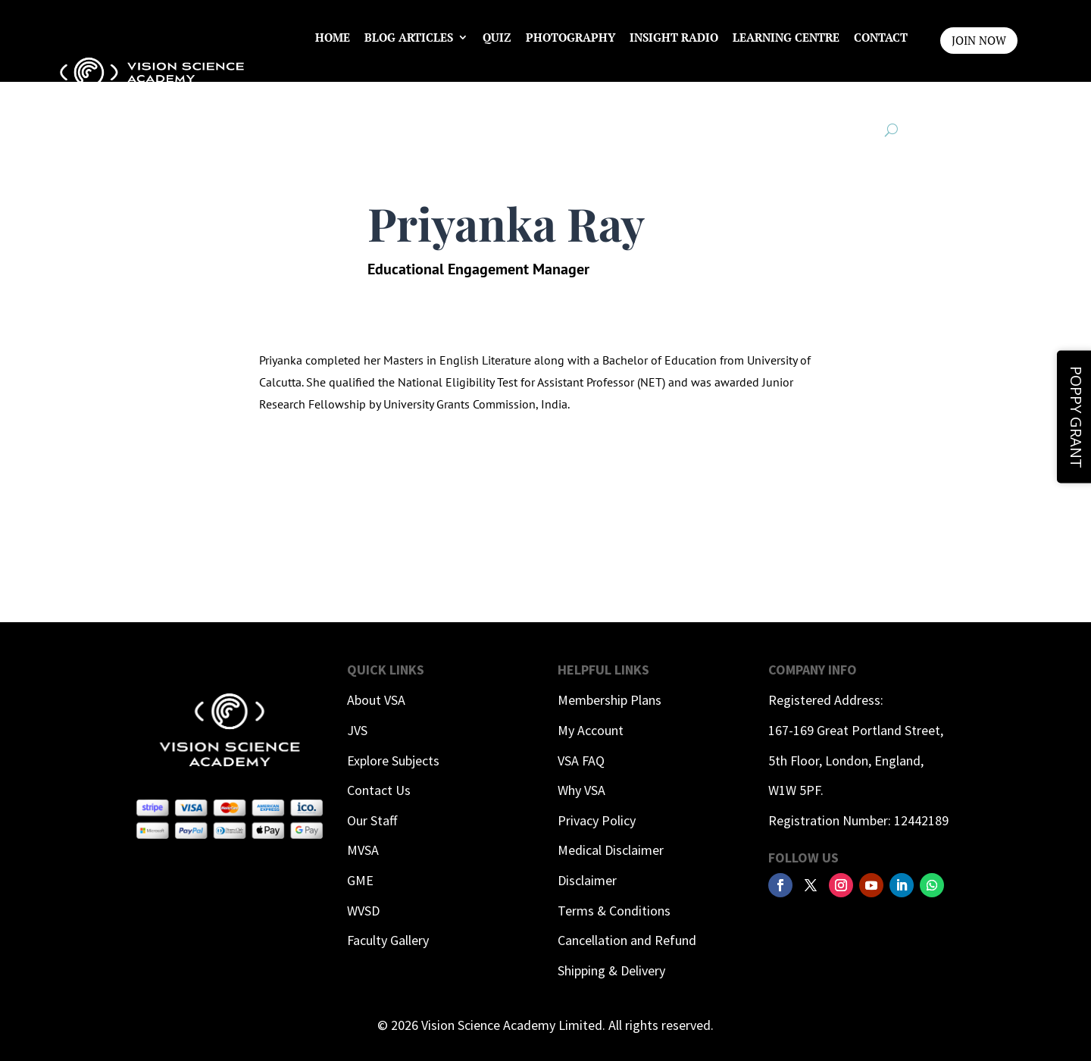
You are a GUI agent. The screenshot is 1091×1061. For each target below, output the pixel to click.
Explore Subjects (393, 760)
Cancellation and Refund (627, 940)
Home (332, 37)
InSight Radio (674, 37)
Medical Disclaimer (611, 850)
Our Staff (372, 820)
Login (889, 94)
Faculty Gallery (388, 940)
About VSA (376, 700)
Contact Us (379, 790)
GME (360, 880)
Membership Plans (609, 700)
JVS (357, 730)
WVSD (363, 910)
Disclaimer (587, 880)
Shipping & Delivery (611, 970)
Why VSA (581, 790)
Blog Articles (408, 37)
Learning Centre (786, 37)
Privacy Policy (597, 820)
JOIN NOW (979, 40)
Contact (881, 37)
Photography (570, 37)
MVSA (363, 850)
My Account (591, 730)
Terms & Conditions (614, 910)
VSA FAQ (581, 760)
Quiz (497, 37)
